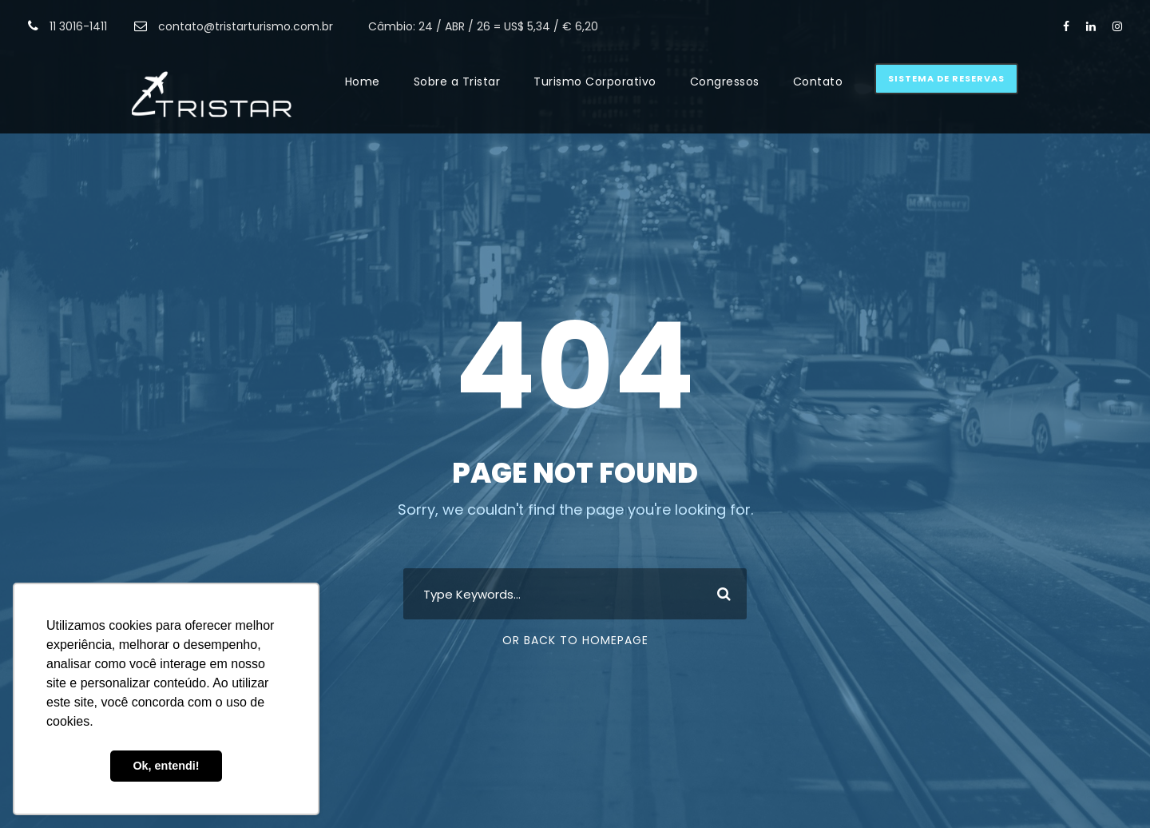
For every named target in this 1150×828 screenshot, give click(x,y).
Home (362, 82)
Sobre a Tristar (457, 82)
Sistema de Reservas (946, 78)
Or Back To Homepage (575, 640)
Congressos (724, 82)
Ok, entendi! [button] (166, 765)
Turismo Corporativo (594, 82)
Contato (818, 82)
